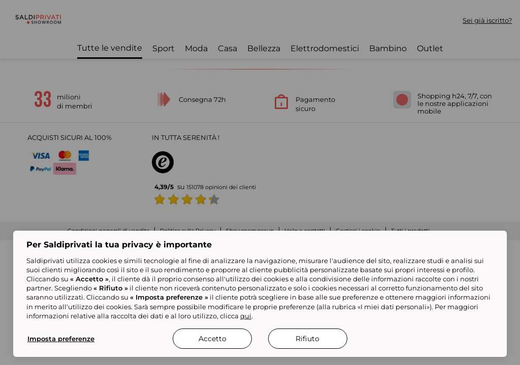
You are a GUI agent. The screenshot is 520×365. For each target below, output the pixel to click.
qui (245, 316)
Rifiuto (307, 338)
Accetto (212, 338)
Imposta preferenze (60, 339)
